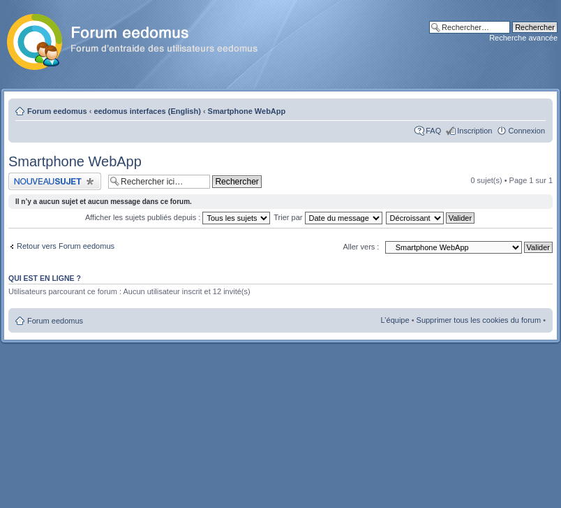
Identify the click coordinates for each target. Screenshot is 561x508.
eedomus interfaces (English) (147, 111)
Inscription (474, 130)
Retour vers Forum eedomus (65, 246)
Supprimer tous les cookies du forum (479, 320)
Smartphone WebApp (247, 111)
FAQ (433, 130)
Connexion (526, 130)
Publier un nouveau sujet (54, 181)
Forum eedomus (57, 111)
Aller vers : (361, 246)
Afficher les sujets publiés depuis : (178, 217)
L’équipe (395, 320)
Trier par (328, 217)
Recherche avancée (523, 38)
